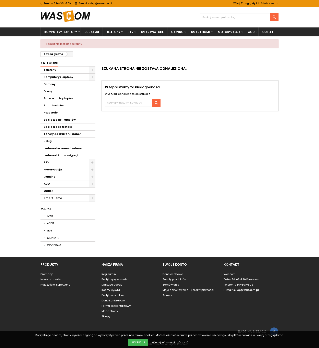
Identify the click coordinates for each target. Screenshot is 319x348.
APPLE (50, 223)
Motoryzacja (229, 32)
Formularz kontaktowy (116, 306)
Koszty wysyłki (111, 290)
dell (49, 230)
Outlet (267, 32)
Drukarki (91, 32)
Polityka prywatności (115, 279)
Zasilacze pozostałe (58, 127)
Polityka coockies (113, 295)
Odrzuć (183, 342)
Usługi (48, 141)
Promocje (47, 274)
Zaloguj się (248, 3)
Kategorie (49, 63)
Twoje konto (175, 264)
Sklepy (106, 316)
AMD (49, 216)
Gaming (177, 32)
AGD (251, 32)
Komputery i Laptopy (60, 32)
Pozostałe (51, 113)
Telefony (113, 32)
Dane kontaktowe (113, 300)
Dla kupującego (112, 285)
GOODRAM (53, 245)
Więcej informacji (163, 342)
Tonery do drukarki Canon (63, 134)
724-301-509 (62, 3)
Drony (48, 91)
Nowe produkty (50, 279)
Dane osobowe (173, 274)
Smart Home (200, 32)
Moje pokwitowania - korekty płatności (188, 290)
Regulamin (109, 274)
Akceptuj (138, 342)
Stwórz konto (269, 3)
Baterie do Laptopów (58, 98)
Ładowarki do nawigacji (61, 155)
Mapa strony (110, 311)
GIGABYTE (52, 238)
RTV (130, 32)
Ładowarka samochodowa (63, 148)
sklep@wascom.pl (100, 3)
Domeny (50, 84)
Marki (45, 208)
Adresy (167, 295)
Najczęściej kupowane (55, 285)
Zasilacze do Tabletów (60, 120)
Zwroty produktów (175, 279)
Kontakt (231, 264)
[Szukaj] (239, 17)
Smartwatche (152, 32)
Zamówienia (171, 285)
